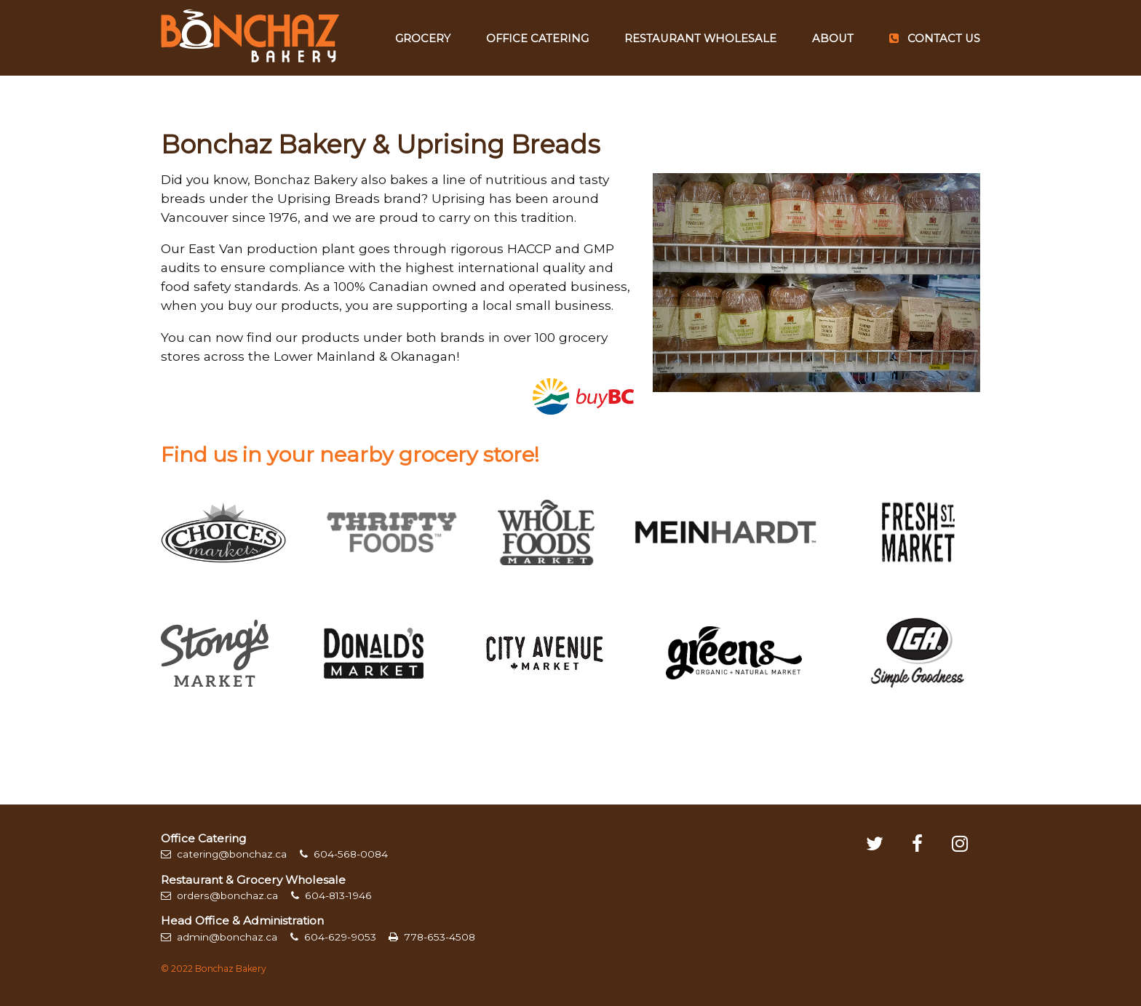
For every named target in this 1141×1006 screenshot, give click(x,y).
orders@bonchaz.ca (219, 895)
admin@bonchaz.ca (219, 937)
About (833, 38)
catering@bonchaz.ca (224, 854)
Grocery (422, 38)
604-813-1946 (331, 895)
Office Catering (537, 38)
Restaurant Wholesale (700, 38)
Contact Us (934, 38)
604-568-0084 (344, 854)
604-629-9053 (333, 937)
